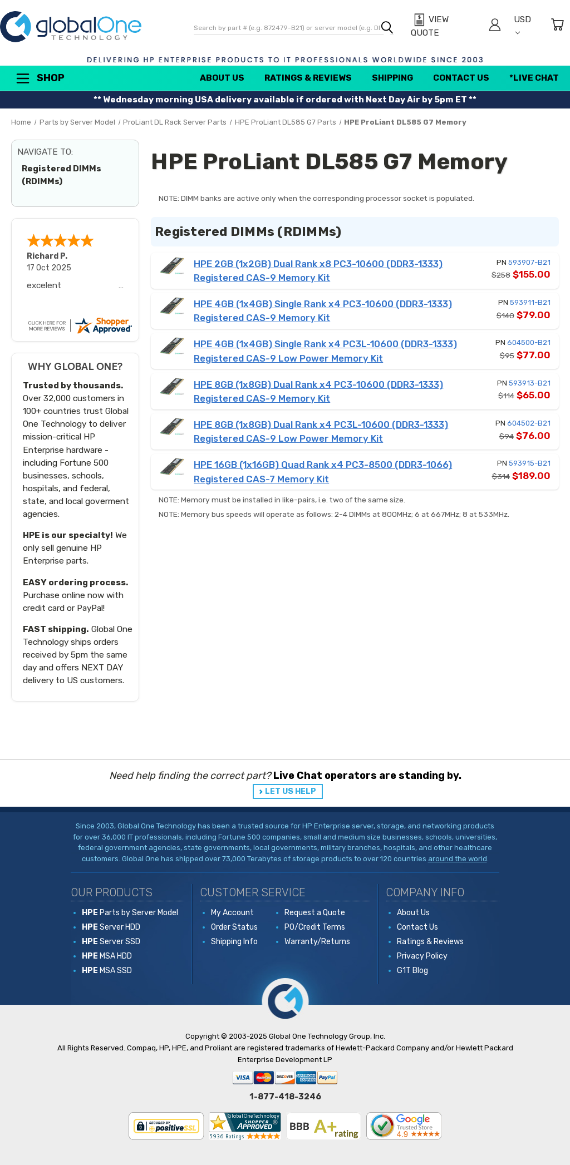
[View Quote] (444, 26)
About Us (222, 78)
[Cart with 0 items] (557, 26)
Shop (39, 78)
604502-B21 (529, 423)
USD (522, 24)
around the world (457, 859)
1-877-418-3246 (285, 1097)
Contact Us (461, 78)
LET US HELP (290, 791)
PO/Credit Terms (314, 927)
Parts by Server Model (130, 912)
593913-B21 (530, 383)
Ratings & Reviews (308, 78)
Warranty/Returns (317, 941)
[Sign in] (495, 26)
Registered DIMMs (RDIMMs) (61, 175)
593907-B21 (529, 262)
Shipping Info (234, 941)
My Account (232, 912)
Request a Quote (314, 912)
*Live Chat (534, 78)
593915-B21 (530, 463)
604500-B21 (529, 342)
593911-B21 (530, 302)
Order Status (234, 927)
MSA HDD (107, 956)
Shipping (392, 78)
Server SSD (111, 941)
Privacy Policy (422, 956)
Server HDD (111, 927)
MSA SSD (107, 970)
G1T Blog (412, 970)
